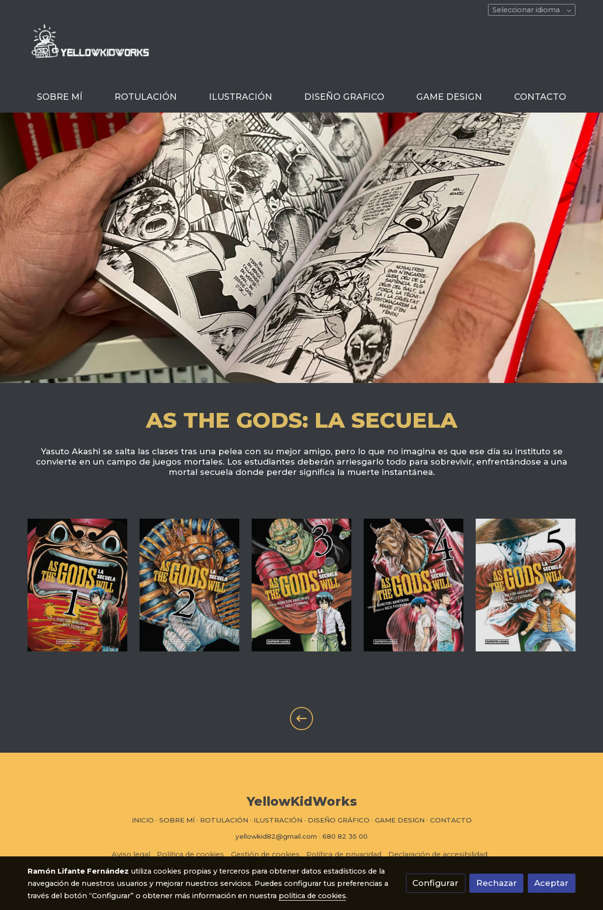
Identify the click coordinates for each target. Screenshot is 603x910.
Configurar (435, 883)
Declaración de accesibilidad (438, 854)
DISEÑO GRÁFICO (339, 820)
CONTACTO (451, 820)
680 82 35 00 (345, 836)
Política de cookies (190, 854)
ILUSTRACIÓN (278, 820)
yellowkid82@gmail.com (276, 836)
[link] (90, 52)
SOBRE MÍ (177, 820)
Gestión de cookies (265, 854)
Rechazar (496, 883)
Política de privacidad (343, 854)
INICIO (143, 820)
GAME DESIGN (400, 820)
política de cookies (312, 895)
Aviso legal (131, 854)
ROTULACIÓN (224, 820)
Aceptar (551, 883)
